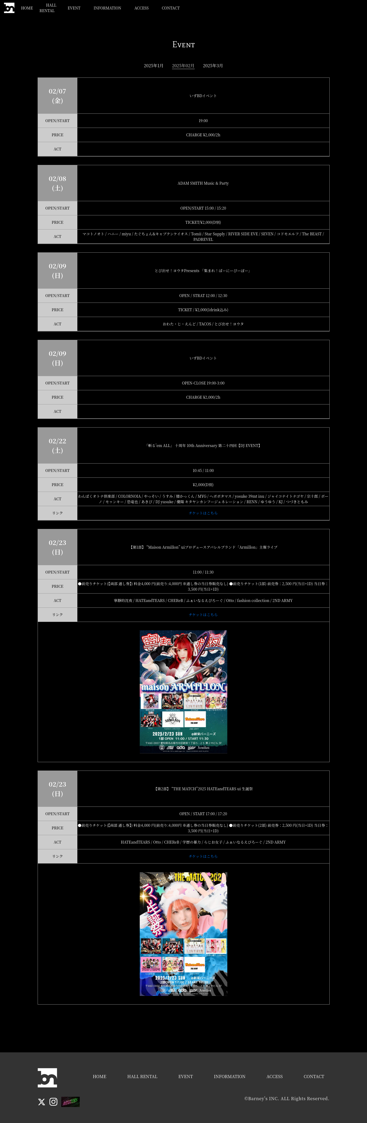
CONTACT (314, 8)
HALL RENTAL (185, 8)
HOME (152, 8)
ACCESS (285, 8)
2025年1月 (154, 66)
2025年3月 (213, 66)
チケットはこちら (203, 513)
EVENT (217, 8)
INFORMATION (250, 8)
